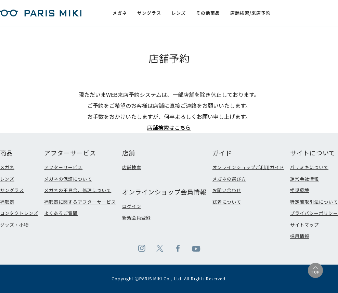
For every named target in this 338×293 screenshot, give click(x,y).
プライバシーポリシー (314, 213)
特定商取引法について (314, 202)
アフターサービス (63, 167)
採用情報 (299, 236)
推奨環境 (299, 190)
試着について (226, 202)
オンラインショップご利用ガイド (248, 167)
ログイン (131, 206)
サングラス (12, 190)
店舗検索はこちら (169, 127)
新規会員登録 (136, 217)
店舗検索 (131, 167)
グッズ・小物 (14, 224)
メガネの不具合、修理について (77, 190)
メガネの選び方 (229, 179)
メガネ (7, 167)
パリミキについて (309, 167)
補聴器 (7, 202)
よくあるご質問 (61, 213)
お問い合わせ (226, 190)
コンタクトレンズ (19, 213)
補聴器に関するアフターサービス (80, 202)
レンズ (7, 179)
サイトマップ (304, 224)
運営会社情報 (304, 179)
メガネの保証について (68, 179)
